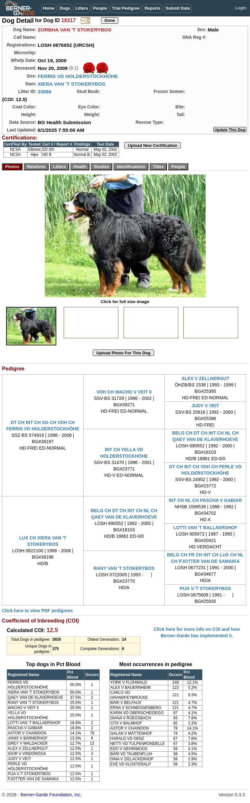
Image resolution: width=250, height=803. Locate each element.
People (100, 8)
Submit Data (178, 8)
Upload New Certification (152, 145)
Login (240, 7)
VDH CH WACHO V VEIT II (124, 391)
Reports (152, 8)
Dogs (65, 8)
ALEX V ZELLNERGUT (205, 378)
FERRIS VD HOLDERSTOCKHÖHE (78, 76)
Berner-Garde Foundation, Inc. (51, 794)
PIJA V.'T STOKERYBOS (205, 588)
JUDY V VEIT (205, 405)
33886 (44, 91)
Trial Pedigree (125, 8)
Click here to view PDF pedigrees (37, 610)
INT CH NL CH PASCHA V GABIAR (205, 500)
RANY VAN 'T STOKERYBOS (124, 568)
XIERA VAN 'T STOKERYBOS (72, 84)
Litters (81, 8)
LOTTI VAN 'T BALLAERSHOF (205, 527)
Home (48, 8)
